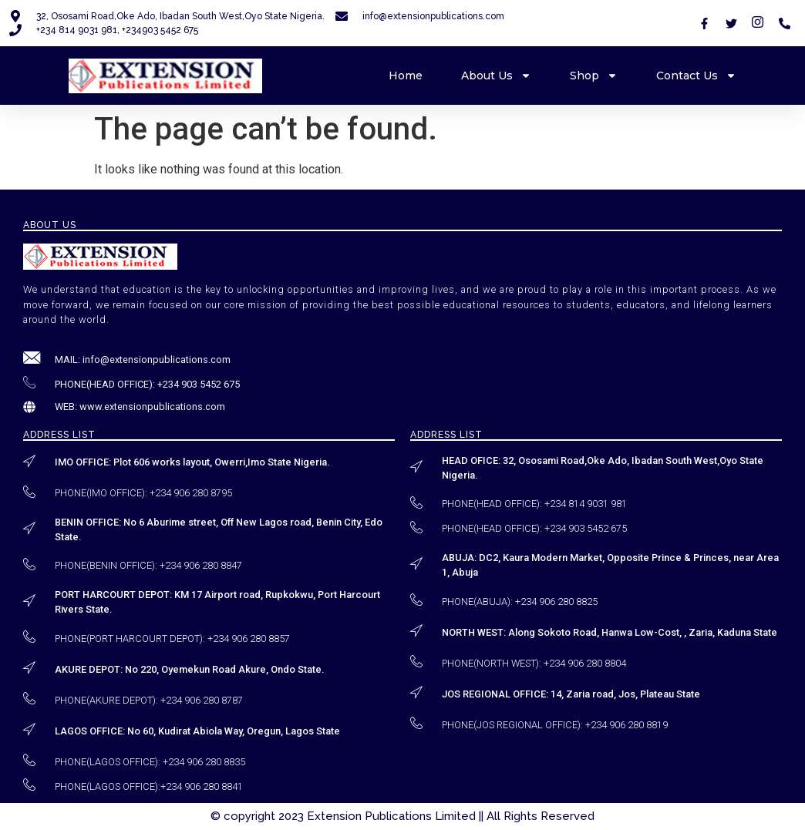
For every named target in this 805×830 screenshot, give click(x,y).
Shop (594, 75)
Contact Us (696, 75)
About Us (496, 75)
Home (406, 75)
